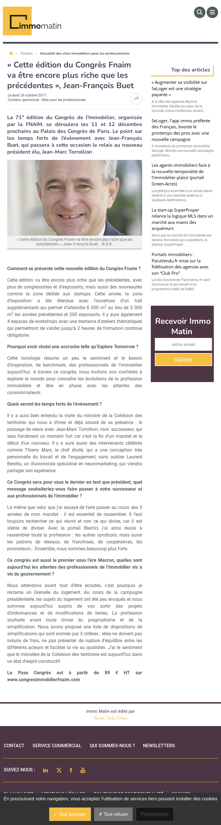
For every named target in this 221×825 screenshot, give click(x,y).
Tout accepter (70, 814)
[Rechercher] (199, 12)
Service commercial (57, 745)
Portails (27, 53)
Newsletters (159, 745)
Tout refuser (113, 814)
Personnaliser (155, 814)
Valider (183, 359)
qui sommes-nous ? (112, 745)
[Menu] (212, 12)
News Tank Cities (110, 718)
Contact (14, 745)
